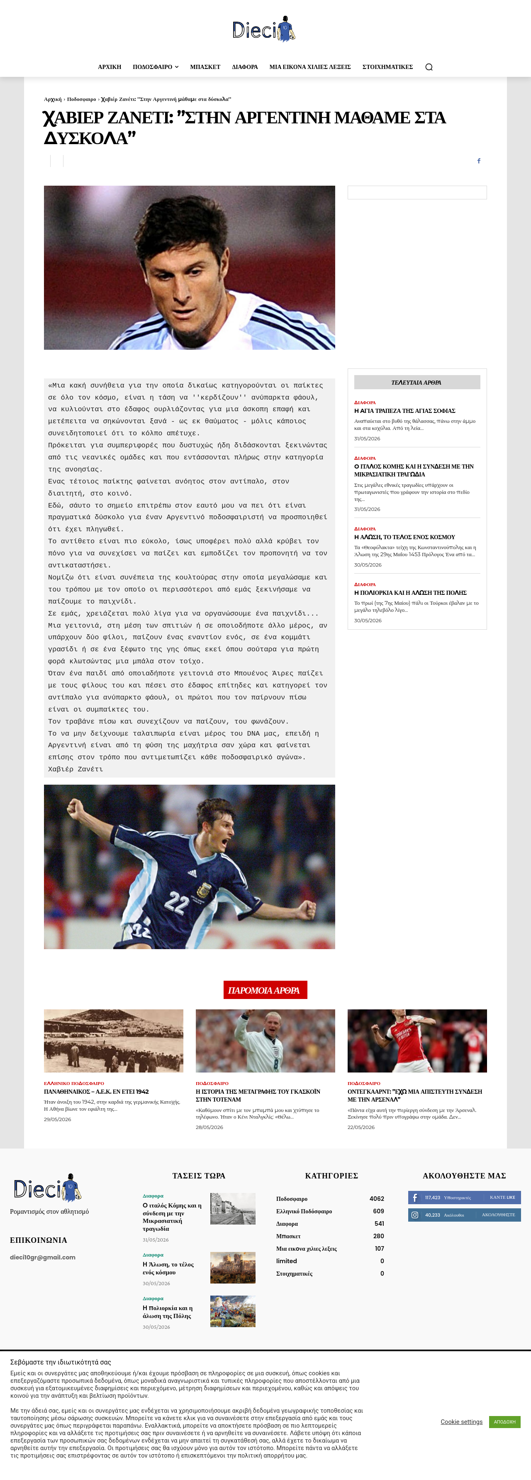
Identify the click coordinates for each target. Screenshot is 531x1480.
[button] (429, 67)
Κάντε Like (502, 1200)
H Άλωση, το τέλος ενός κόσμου (416, 540)
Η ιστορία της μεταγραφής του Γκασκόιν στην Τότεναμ (254, 1098)
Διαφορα (365, 404)
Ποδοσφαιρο (81, 99)
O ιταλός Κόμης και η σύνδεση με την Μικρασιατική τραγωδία (413, 472)
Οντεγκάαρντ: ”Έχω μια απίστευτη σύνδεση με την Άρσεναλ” (413, 1098)
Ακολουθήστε (498, 1218)
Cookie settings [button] (462, 1422)
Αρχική (53, 99)
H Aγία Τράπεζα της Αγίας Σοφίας (417, 412)
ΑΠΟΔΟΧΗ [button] (505, 1422)
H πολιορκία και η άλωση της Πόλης (410, 600)
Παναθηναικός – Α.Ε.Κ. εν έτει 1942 (109, 1094)
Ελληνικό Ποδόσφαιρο (76, 1086)
